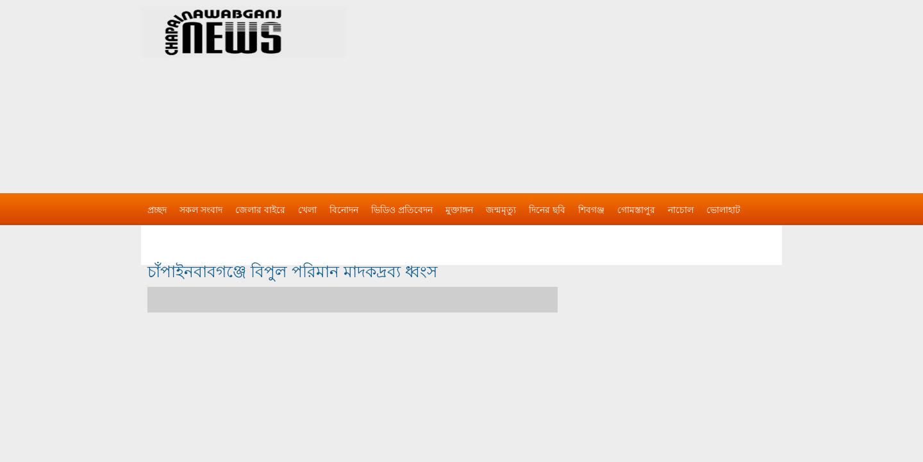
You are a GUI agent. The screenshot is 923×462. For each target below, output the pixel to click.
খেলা (307, 210)
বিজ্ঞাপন (162, 235)
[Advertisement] (596, 90)
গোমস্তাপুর (636, 210)
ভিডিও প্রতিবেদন (402, 210)
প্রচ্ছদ (157, 210)
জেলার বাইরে (260, 210)
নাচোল (681, 210)
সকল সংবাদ (200, 210)
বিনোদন (343, 210)
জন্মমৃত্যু (501, 210)
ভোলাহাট (723, 210)
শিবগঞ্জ (591, 210)
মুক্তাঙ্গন (459, 210)
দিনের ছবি (547, 210)
